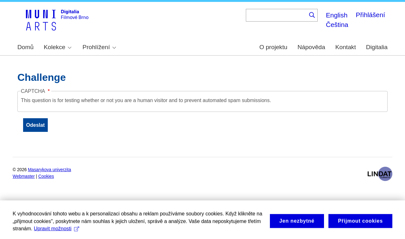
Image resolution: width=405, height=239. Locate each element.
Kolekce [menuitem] (58, 47)
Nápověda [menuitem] (311, 47)
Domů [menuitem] (25, 47)
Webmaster (24, 176)
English (336, 15)
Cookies (46, 176)
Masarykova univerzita (49, 169)
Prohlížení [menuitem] (99, 47)
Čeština (337, 24)
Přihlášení (370, 14)
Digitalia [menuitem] (377, 47)
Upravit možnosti (56, 231)
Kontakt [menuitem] (345, 47)
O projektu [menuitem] (273, 47)
